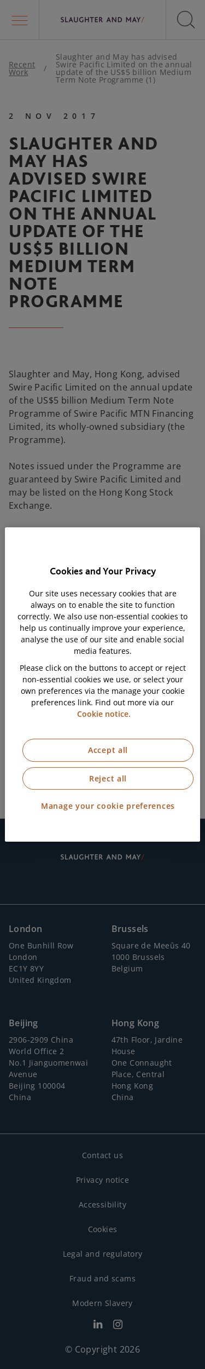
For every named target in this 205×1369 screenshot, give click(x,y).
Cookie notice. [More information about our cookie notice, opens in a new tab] (104, 714)
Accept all (108, 750)
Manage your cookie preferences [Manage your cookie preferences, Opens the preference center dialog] (108, 806)
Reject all (108, 778)
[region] (102, 684)
